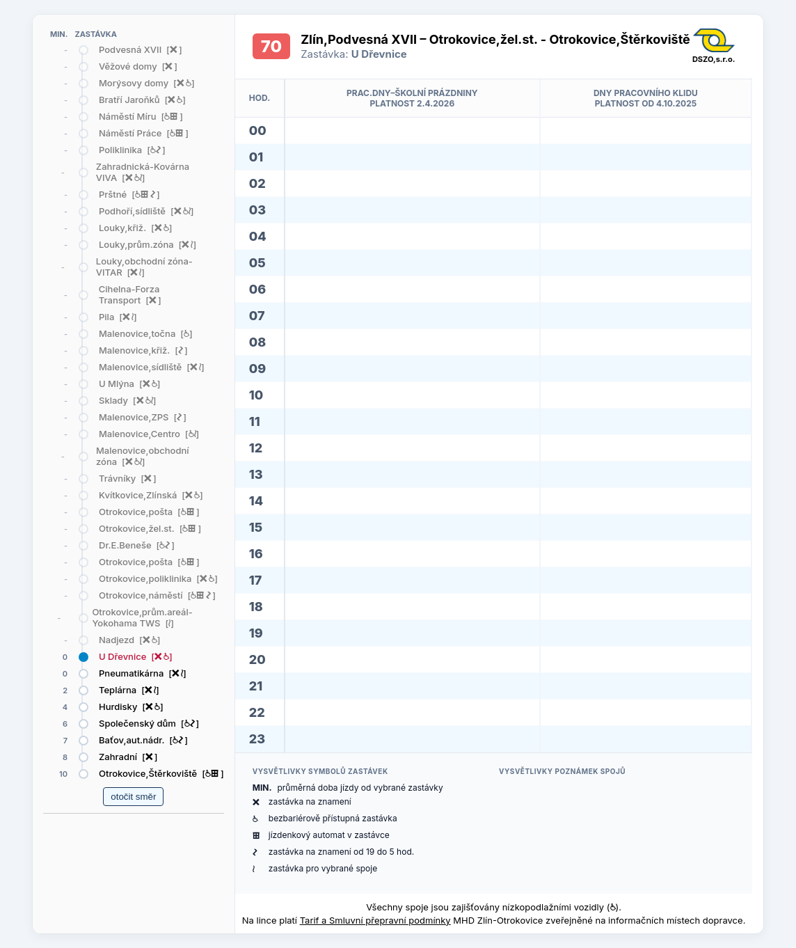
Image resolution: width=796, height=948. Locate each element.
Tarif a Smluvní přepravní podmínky (375, 920)
